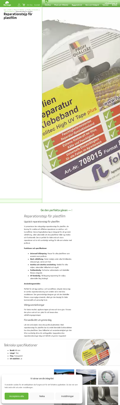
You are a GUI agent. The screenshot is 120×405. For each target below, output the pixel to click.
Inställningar (67, 396)
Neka (42, 396)
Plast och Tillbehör (61, 5)
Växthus (48, 5)
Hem (5, 10)
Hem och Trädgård (92, 5)
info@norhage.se (111, 3)
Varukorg (23, 4)
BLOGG (114, 5)
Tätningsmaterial (9, 11)
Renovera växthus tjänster (83, 381)
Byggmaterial (77, 5)
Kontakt (37, 5)
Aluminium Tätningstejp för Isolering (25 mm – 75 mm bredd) (107, 378)
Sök (47, 1)
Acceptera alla (16, 396)
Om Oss (29, 5)
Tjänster (105, 5)
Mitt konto (19, 5)
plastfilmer (62, 253)
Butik (10, 10)
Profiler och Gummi (32, 10)
